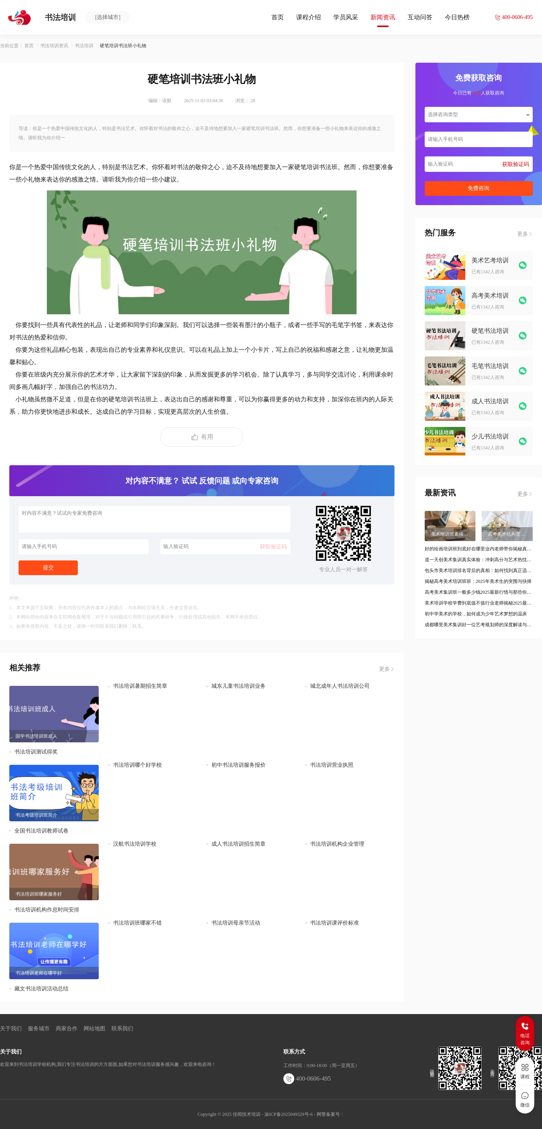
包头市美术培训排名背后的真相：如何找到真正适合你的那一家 (479, 570)
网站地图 (94, 1028)
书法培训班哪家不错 (137, 923)
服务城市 (39, 1028)
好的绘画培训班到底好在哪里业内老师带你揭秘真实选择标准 (479, 549)
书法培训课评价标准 (334, 923)
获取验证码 (273, 547)
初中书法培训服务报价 (238, 765)
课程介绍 (308, 17)
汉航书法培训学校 (134, 844)
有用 (201, 437)
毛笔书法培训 (490, 366)
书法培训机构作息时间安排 (46, 910)
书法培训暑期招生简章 (140, 686)
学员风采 (345, 17)
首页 (277, 17)
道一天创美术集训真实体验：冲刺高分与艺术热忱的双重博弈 (479, 559)
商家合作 (66, 1028)
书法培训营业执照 (331, 765)
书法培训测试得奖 (36, 752)
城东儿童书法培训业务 (238, 686)
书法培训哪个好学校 (137, 765)
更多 (386, 669)
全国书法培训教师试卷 (41, 831)
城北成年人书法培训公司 (340, 686)
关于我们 (11, 1028)
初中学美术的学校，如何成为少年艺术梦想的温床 (476, 614)
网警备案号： (331, 1114)
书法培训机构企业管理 (337, 844)
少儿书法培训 (490, 436)
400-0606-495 (307, 1078)
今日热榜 (457, 17)
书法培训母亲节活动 (235, 923)
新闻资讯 (382, 17)
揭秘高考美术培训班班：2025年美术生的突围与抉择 (478, 581)
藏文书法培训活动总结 (41, 989)
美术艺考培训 (490, 260)
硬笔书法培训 (490, 330)
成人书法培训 (490, 401)
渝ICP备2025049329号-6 (288, 1114)
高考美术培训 (490, 295)
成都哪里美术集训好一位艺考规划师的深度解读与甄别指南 (479, 624)
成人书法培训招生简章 (238, 844)
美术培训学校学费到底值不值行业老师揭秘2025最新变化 (479, 603)
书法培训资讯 (54, 45)
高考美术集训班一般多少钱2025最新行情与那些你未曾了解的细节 (479, 592)
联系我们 (122, 1028)
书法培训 (84, 45)
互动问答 (420, 17)
